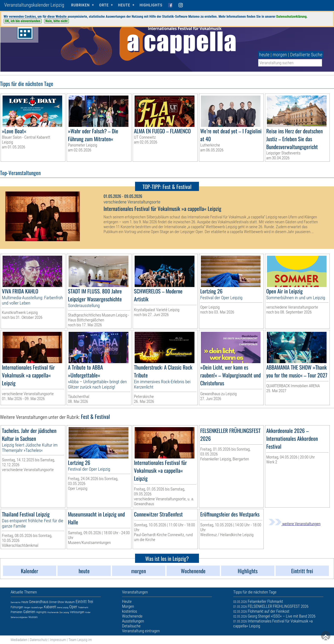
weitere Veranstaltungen (295, 523)
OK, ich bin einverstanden (22, 21)
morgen (280, 54)
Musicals (33, 617)
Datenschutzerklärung (291, 17)
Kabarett (50, 607)
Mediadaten (19, 640)
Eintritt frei (84, 601)
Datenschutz (39, 640)
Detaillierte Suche (306, 54)
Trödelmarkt (83, 607)
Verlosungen (77, 612)
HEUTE (124, 5)
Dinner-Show (56, 602)
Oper (73, 606)
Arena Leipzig (62, 607)
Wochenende (53, 612)
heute (264, 54)
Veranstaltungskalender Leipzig (34, 5)
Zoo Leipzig (64, 612)
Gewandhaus (38, 601)
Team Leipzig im (80, 640)
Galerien (29, 611)
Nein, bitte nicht (56, 21)
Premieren (16, 612)
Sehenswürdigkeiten (19, 617)
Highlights (151, 5)
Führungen (17, 607)
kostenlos (129, 611)
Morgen (27, 607)
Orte (104, 5)
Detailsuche (131, 626)
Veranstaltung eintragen (141, 630)
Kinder (88, 612)
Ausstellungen (37, 607)
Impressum (58, 640)
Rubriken (80, 5)
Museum (70, 602)
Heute (24, 602)
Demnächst (15, 602)
